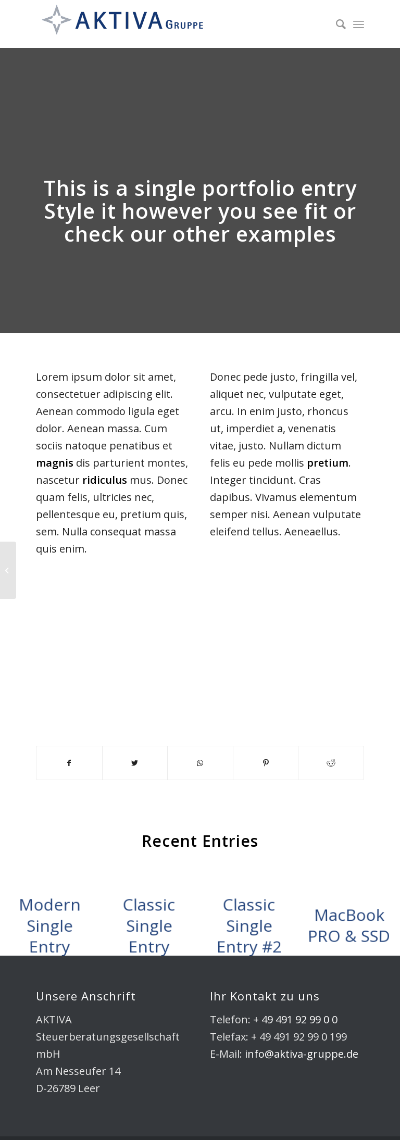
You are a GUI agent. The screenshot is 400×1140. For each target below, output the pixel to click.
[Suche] (336, 24)
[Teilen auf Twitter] (135, 763)
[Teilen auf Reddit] (331, 763)
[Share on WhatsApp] (200, 763)
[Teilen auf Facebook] (69, 763)
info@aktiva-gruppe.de (301, 1054)
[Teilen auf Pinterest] (265, 763)
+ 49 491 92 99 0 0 (295, 1019)
